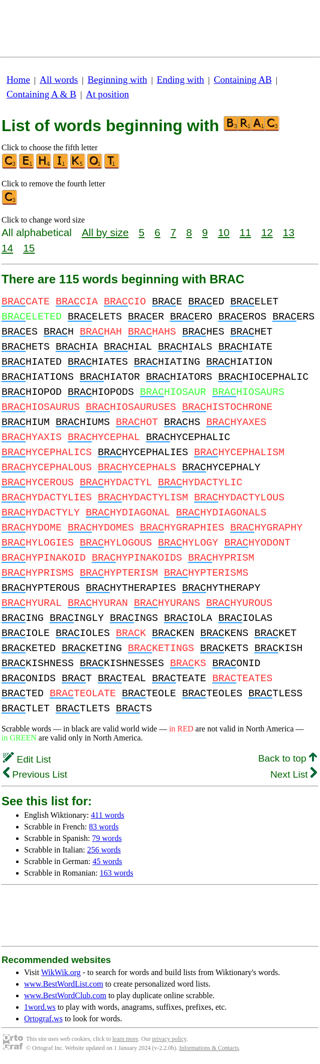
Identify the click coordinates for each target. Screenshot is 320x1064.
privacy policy (169, 1038)
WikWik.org (61, 972)
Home (18, 79)
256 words (104, 849)
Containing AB (243, 79)
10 (223, 232)
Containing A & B (41, 94)
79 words (107, 838)
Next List (293, 774)
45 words (107, 861)
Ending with (180, 79)
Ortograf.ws (43, 1018)
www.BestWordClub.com (65, 995)
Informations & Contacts (209, 1047)
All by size (105, 232)
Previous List (35, 774)
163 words (116, 873)
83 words (103, 826)
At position (107, 94)
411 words (107, 815)
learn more (125, 1038)
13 (288, 232)
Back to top (287, 758)
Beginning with (117, 79)
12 (267, 232)
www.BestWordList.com (63, 984)
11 (245, 232)
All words (59, 79)
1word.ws (40, 1007)
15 (29, 248)
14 (7, 248)
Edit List (27, 759)
